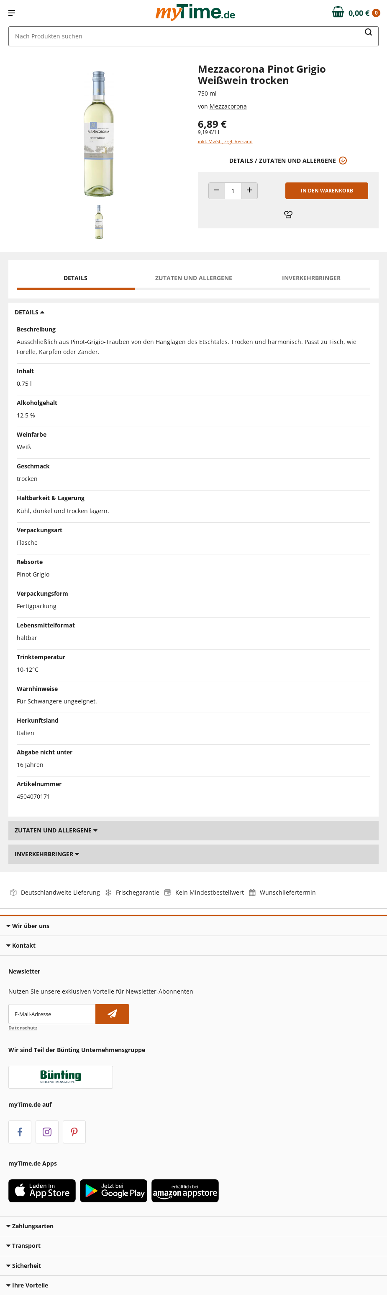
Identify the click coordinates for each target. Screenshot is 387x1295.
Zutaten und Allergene (193, 278)
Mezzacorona (228, 106)
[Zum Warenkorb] (356, 13)
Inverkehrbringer (311, 278)
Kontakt (21, 945)
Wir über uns (27, 926)
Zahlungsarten (30, 1226)
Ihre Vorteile (27, 1285)
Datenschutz (22, 1027)
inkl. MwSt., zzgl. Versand (225, 141)
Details (75, 278)
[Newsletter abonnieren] (112, 1014)
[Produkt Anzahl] (233, 191)
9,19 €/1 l (208, 132)
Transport (23, 1245)
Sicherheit (23, 1266)
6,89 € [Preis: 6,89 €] (212, 124)
